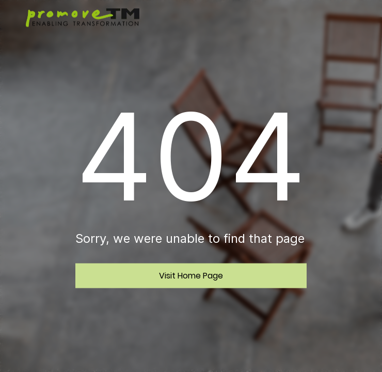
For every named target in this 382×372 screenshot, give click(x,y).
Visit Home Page (191, 275)
